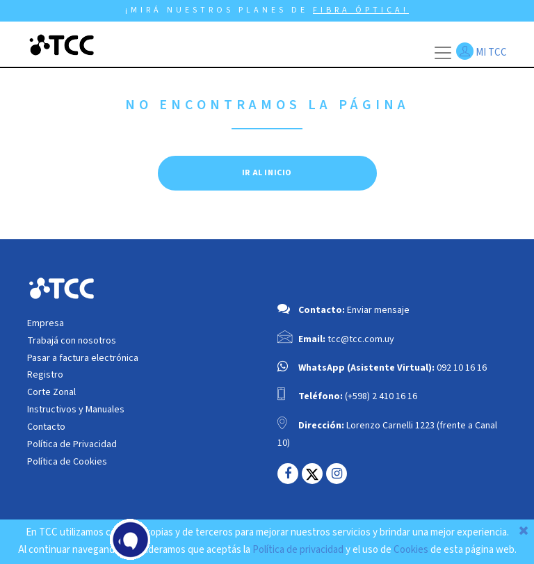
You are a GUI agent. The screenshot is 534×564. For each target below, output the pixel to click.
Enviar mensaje (378, 310)
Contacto (46, 427)
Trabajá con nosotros (71, 341)
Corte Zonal (51, 392)
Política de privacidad (297, 549)
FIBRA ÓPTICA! (361, 10)
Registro (45, 375)
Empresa (45, 323)
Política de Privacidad (72, 444)
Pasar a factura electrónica (82, 358)
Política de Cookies (67, 462)
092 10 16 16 (462, 368)
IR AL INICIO (267, 173)
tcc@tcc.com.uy (360, 339)
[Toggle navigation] (443, 53)
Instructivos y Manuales (75, 410)
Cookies (411, 549)
